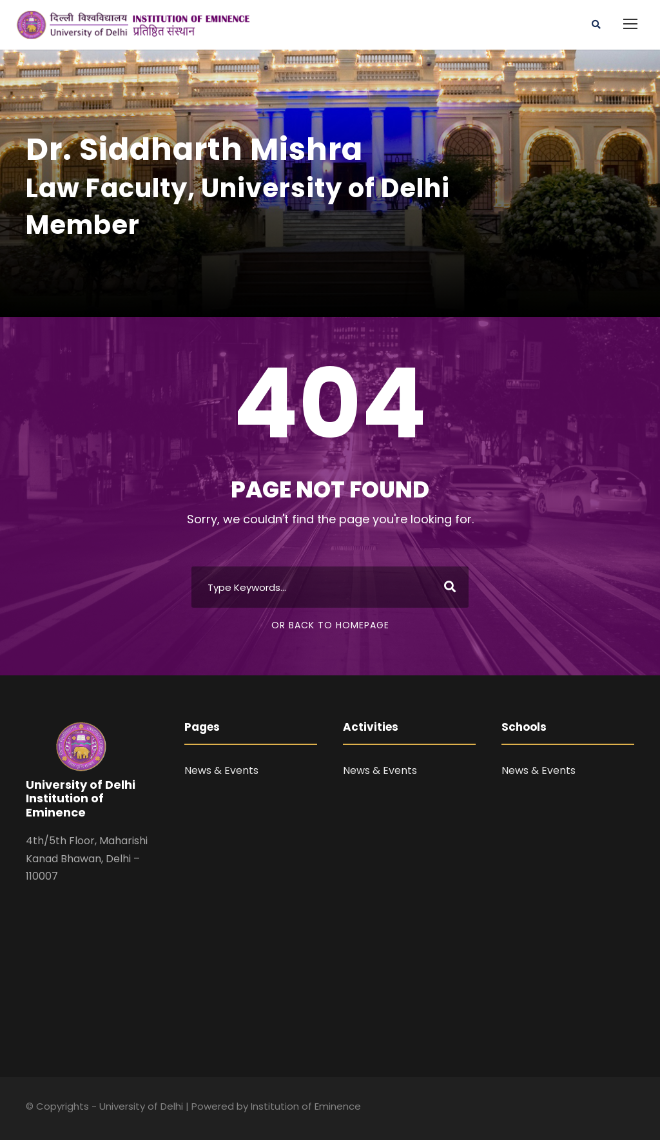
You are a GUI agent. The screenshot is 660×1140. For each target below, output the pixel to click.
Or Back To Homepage (330, 625)
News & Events (221, 770)
